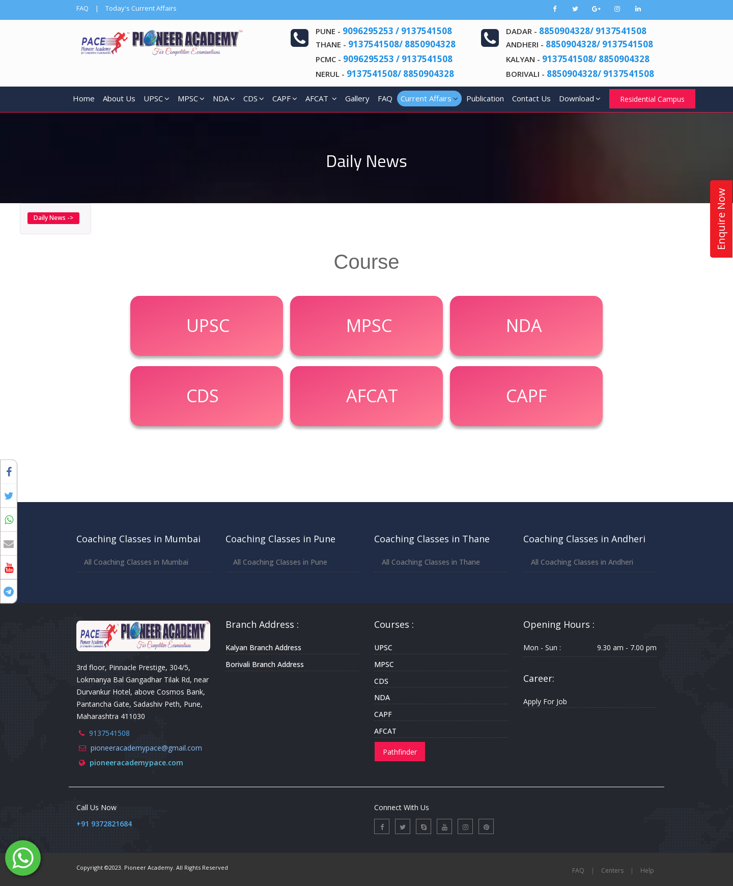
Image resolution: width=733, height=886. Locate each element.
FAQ (82, 8)
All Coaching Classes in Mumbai (136, 562)
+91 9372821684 (104, 823)
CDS (253, 98)
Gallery (357, 98)
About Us (119, 98)
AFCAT (321, 98)
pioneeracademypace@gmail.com (146, 748)
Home (84, 98)
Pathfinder (400, 752)
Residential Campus (652, 99)
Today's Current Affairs (141, 8)
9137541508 (109, 733)
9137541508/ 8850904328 (402, 44)
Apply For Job (545, 701)
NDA (224, 98)
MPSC (191, 98)
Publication (485, 98)
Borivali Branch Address (264, 664)
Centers (612, 870)
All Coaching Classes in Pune (280, 562)
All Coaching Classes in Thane (431, 562)
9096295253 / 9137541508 (397, 31)
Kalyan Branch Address (263, 647)
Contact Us (531, 98)
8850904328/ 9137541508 (592, 31)
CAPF (284, 98)
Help (647, 870)
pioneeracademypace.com (136, 762)
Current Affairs (429, 98)
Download (580, 98)
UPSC (157, 98)
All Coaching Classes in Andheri (582, 562)
